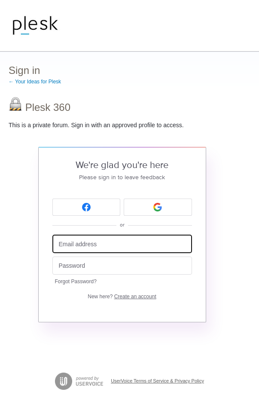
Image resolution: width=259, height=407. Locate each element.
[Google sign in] (158, 207)
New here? (122, 297)
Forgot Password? (76, 281)
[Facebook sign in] (86, 207)
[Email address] (122, 244)
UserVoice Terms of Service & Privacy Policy (157, 380)
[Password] (122, 266)
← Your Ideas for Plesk (35, 82)
